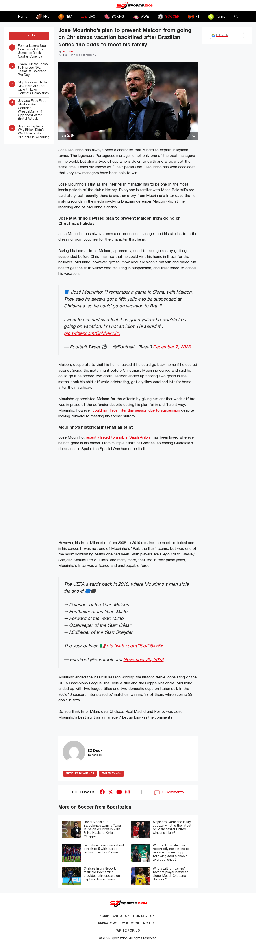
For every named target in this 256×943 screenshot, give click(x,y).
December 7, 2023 (171, 347)
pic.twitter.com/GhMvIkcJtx (92, 333)
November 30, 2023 (143, 660)
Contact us (144, 916)
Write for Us (128, 930)
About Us (121, 916)
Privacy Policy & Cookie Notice (127, 923)
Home (22, 16)
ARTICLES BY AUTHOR (79, 773)
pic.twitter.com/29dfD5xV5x (134, 646)
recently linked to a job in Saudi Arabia (118, 437)
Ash (111, 773)
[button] (236, 16)
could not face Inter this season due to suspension (136, 410)
